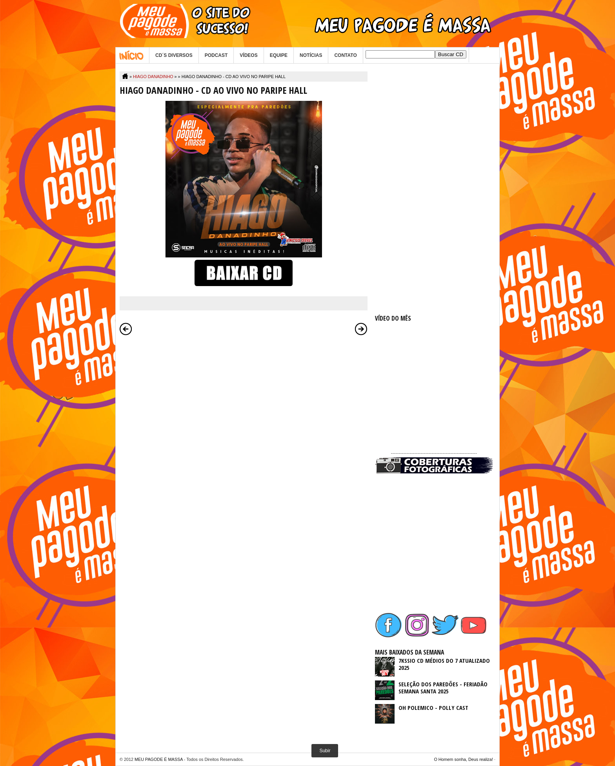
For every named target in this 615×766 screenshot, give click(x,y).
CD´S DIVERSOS (174, 55)
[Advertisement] (434, 189)
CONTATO (345, 55)
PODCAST (216, 55)
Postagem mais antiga (361, 329)
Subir (324, 750)
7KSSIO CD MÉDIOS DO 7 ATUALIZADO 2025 (444, 664)
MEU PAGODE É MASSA (159, 759)
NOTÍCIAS (311, 55)
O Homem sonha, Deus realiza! (463, 759)
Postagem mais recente (126, 329)
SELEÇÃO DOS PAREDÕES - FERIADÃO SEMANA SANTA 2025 (443, 687)
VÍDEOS (248, 55)
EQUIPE (278, 55)
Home (132, 55)
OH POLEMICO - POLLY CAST (433, 707)
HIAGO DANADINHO (153, 76)
